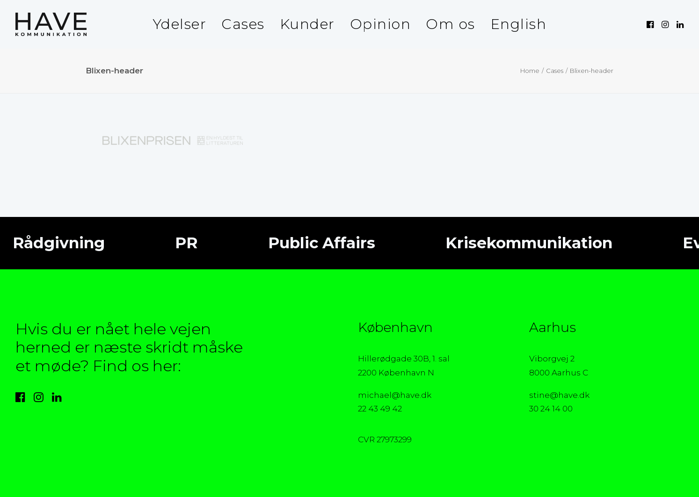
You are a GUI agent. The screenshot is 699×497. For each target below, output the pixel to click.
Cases (243, 24)
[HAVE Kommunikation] (51, 24)
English (518, 24)
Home (529, 70)
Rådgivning (52, 242)
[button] (651, 24)
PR (179, 242)
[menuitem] (179, 24)
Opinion (380, 24)
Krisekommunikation (522, 242)
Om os (450, 24)
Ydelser (180, 24)
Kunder (307, 24)
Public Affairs (314, 242)
